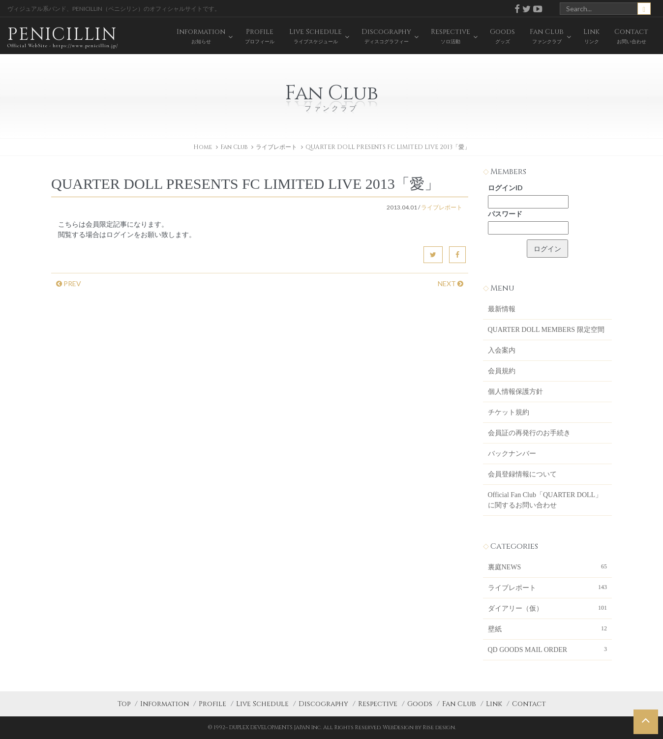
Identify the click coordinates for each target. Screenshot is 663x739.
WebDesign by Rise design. (419, 727)
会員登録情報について (522, 474)
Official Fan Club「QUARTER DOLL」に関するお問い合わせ (545, 500)
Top (124, 704)
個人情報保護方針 (515, 391)
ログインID (505, 187)
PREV (68, 283)
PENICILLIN (62, 37)
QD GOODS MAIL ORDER (547, 649)
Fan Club (459, 704)
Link (494, 704)
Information (164, 704)
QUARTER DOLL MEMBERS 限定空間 (546, 329)
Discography (323, 704)
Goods (419, 704)
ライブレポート (276, 147)
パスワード (505, 213)
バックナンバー (512, 453)
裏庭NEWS (547, 566)
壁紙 (547, 628)
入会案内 (501, 350)
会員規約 (501, 371)
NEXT (450, 283)
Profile (212, 704)
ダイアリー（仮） (547, 607)
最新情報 (501, 309)
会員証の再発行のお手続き (529, 433)
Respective (377, 704)
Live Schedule (262, 704)
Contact (529, 704)
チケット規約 (508, 412)
